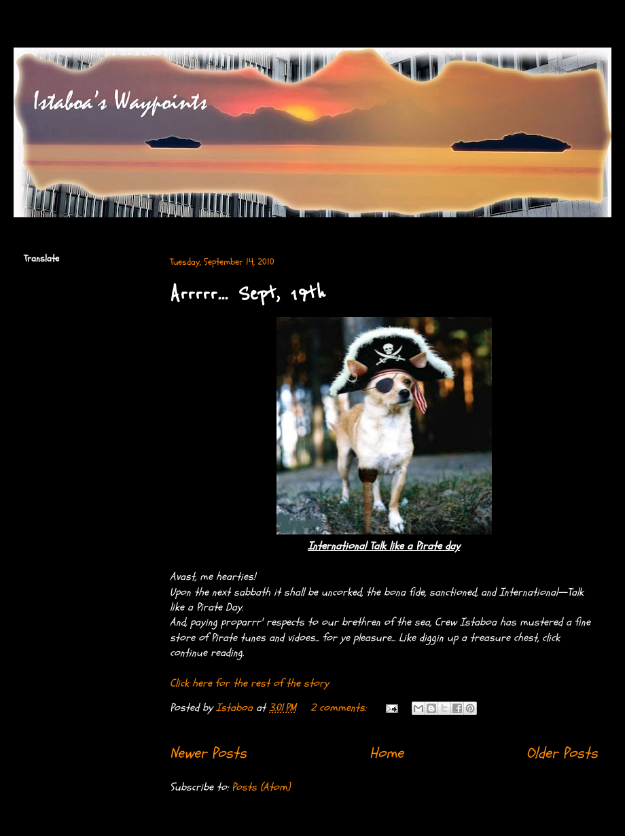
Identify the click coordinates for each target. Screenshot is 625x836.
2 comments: (340, 707)
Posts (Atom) (261, 787)
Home (387, 753)
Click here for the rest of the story (249, 683)
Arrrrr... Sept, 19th (247, 294)
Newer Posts (208, 753)
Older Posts (562, 753)
